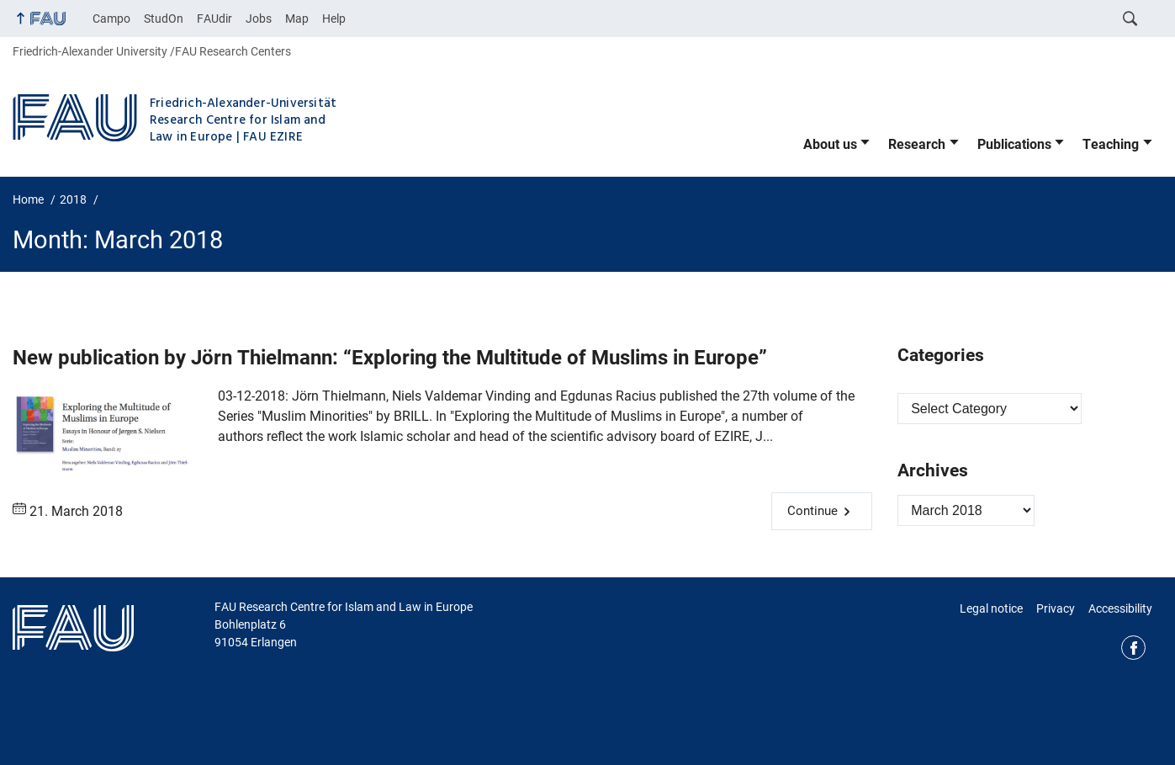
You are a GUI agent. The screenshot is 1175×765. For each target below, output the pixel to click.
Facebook (1133, 647)
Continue (812, 510)
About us (830, 144)
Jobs (259, 18)
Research (916, 144)
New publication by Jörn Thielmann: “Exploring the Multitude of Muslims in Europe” (390, 357)
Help (334, 18)
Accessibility (1120, 608)
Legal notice (991, 608)
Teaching (1110, 144)
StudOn (163, 18)
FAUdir (214, 18)
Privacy (1055, 608)
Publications (1014, 144)
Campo (111, 18)
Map (297, 18)
